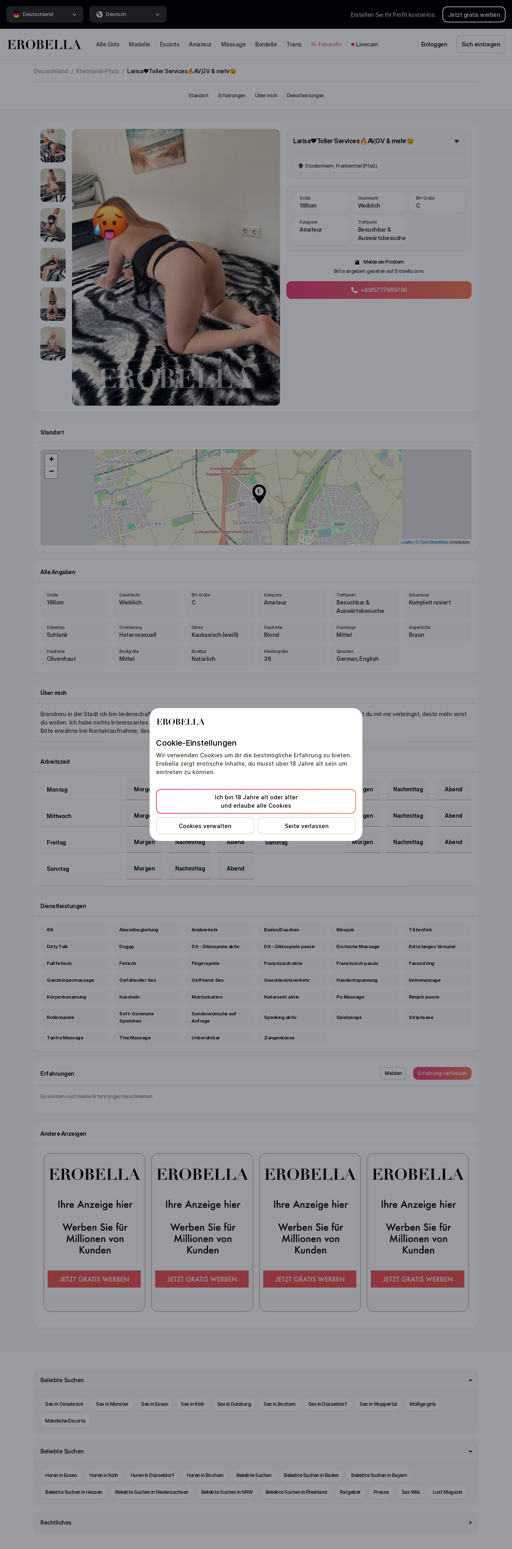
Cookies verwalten (205, 826)
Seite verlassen (307, 826)
